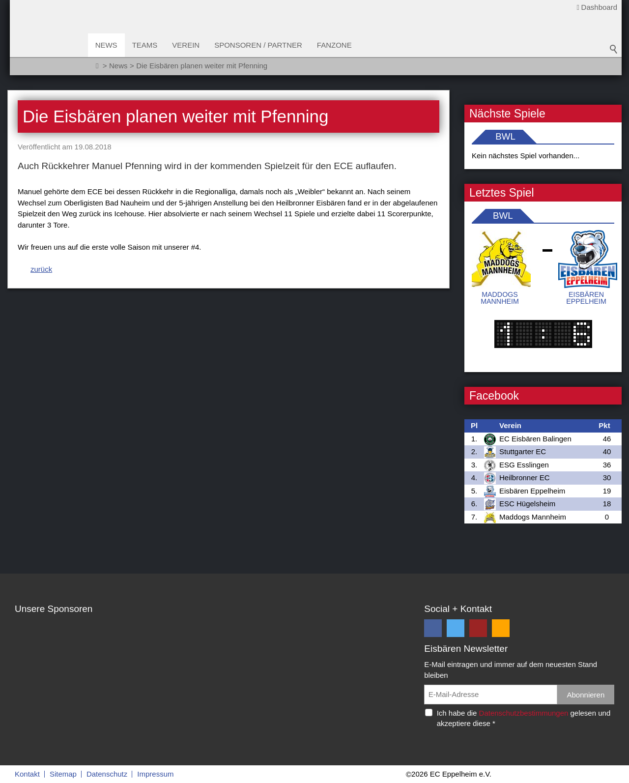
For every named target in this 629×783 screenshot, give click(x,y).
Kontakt (27, 774)
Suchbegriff (614, 49)
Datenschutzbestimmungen (524, 713)
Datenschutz (106, 774)
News (107, 45)
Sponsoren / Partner (259, 45)
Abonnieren (586, 695)
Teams (145, 45)
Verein (186, 45)
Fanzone (334, 45)
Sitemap (63, 774)
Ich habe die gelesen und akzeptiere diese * (524, 718)
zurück (41, 269)
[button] (433, 628)
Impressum (155, 774)
